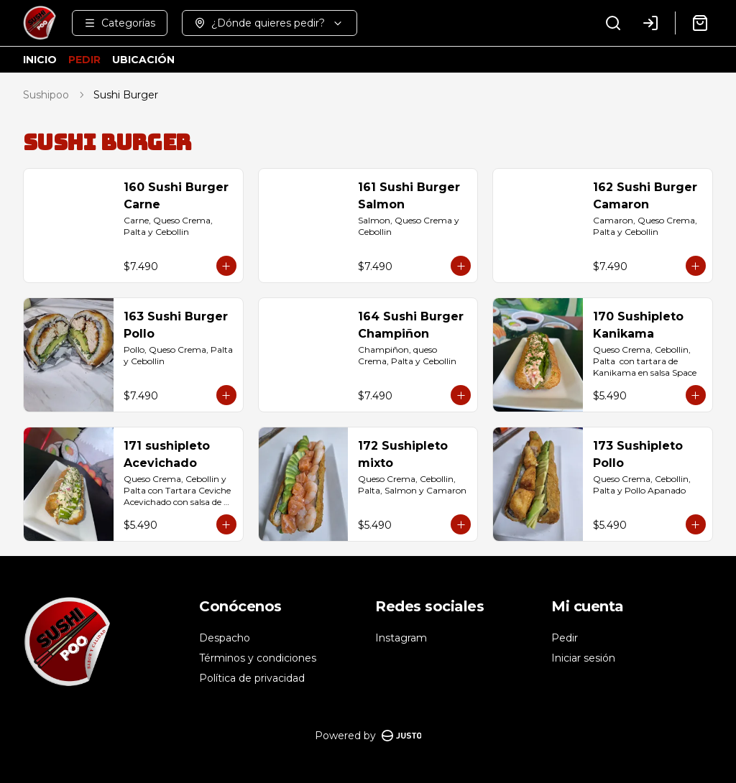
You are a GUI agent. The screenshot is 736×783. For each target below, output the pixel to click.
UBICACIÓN (143, 59)
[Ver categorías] (119, 23)
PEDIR (84, 59)
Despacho (224, 637)
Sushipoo (46, 94)
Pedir (564, 637)
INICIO (40, 59)
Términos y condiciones (257, 658)
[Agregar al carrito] (226, 266)
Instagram (401, 637)
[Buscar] (613, 23)
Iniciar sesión (583, 658)
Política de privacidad (252, 678)
